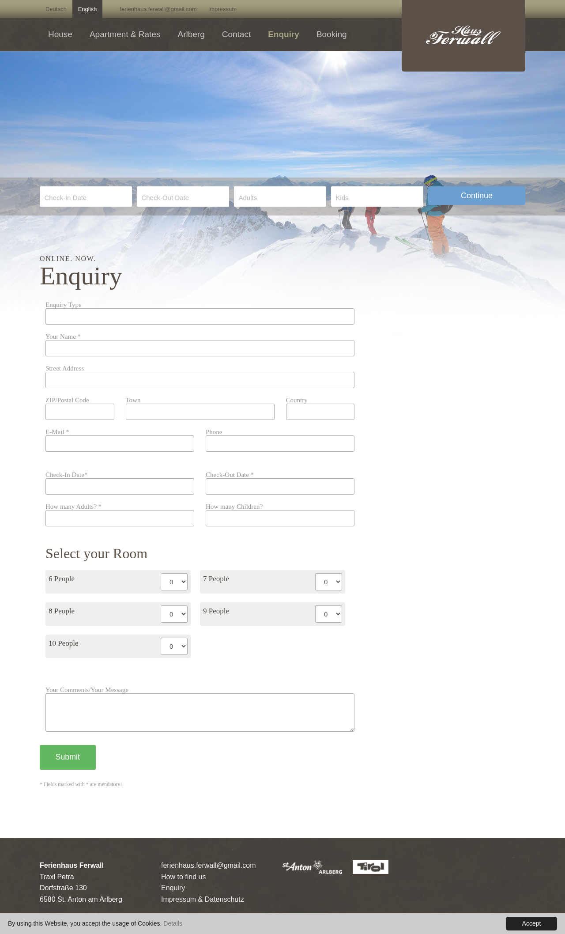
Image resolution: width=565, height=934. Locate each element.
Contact (236, 34)
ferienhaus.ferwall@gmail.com (158, 9)
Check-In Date (65, 197)
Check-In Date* (66, 475)
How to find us (183, 883)
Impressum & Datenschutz (202, 906)
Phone (214, 432)
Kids (341, 197)
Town (133, 400)
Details (172, 923)
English (87, 9)
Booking (331, 34)
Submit (68, 764)
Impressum (222, 9)
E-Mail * (57, 432)
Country (297, 400)
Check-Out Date (165, 197)
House (60, 34)
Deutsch (56, 9)
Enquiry (283, 34)
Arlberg (190, 34)
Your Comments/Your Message (86, 690)
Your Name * (63, 336)
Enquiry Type (63, 305)
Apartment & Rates (125, 34)
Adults (247, 197)
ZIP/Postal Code (67, 400)
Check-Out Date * (230, 475)
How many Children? (234, 506)
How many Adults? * (73, 506)
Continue (477, 195)
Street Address (64, 368)
